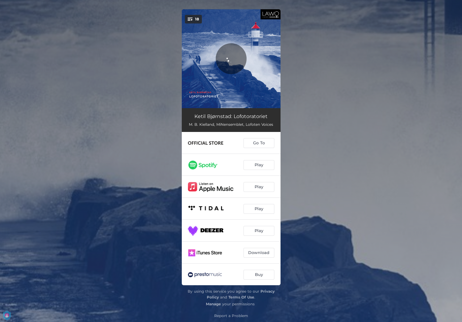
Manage (213, 304)
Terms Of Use (241, 297)
